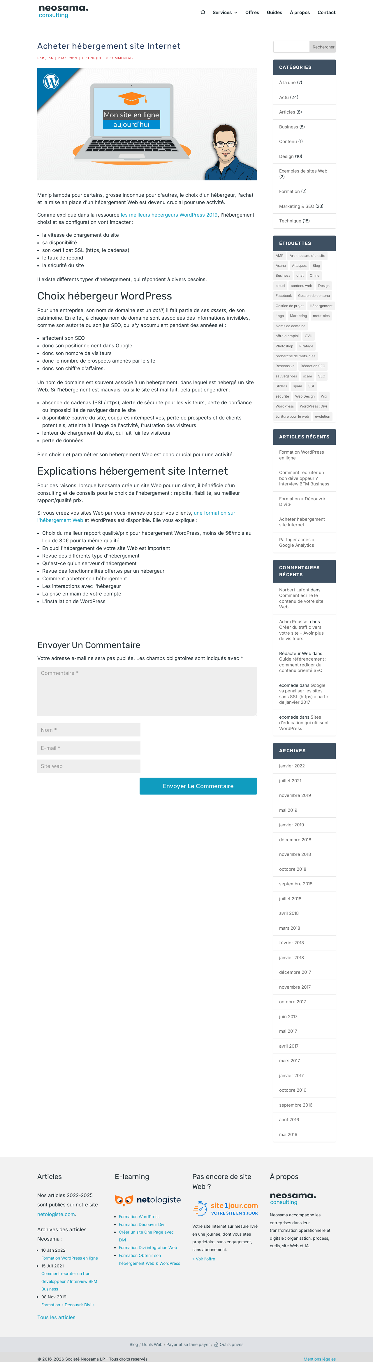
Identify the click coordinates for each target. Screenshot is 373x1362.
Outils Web (152, 1339)
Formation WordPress (139, 1211)
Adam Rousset (294, 617)
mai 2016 (288, 1130)
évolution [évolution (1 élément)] (322, 412)
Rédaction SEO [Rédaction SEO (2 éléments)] (313, 363)
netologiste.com (56, 1209)
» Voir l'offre (203, 1254)
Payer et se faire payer (188, 1339)
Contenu (288, 141)
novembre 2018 (295, 849)
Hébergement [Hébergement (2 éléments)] (321, 304)
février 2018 (291, 938)
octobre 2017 (292, 997)
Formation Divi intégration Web (148, 1242)
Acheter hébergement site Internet (302, 517)
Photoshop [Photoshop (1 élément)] (284, 343)
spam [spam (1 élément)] (297, 382)
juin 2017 (288, 1012)
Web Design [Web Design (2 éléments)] (305, 392)
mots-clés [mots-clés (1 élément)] (321, 314)
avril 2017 (288, 1041)
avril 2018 (289, 908)
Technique (92, 58)
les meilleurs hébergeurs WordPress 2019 (169, 215)
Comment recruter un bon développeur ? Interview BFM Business (304, 473)
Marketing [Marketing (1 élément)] (298, 314)
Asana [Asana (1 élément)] (281, 265)
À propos (300, 13)
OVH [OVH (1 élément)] (308, 334)
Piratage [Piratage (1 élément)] (306, 343)
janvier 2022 (292, 761)
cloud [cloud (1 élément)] (280, 285)
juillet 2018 (290, 894)
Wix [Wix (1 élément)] (324, 392)
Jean (49, 58)
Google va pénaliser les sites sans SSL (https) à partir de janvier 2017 (303, 689)
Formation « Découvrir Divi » (68, 1299)
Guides (274, 13)
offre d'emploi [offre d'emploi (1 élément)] (287, 334)
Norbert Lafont (294, 585)
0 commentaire (121, 58)
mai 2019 (288, 805)
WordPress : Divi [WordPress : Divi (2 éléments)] (313, 402)
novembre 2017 (295, 982)
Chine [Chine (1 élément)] (314, 275)
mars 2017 (289, 1056)
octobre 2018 (292, 864)
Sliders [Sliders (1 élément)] (281, 382)
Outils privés (229, 1339)
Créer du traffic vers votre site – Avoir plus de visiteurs (301, 628)
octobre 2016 (292, 1085)
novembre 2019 (295, 790)
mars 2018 (289, 923)
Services (222, 13)
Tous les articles (56, 1313)
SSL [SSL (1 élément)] (311, 382)
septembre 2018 (295, 879)
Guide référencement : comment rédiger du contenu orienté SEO (302, 660)
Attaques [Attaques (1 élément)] (299, 265)
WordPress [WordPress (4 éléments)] (285, 402)
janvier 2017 (291, 1071)
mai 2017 (288, 1026)
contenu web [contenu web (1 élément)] (301, 285)
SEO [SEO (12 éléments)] (321, 373)
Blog (134, 1339)
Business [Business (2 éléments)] (283, 275)
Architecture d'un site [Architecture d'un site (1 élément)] (307, 255)
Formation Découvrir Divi (142, 1219)
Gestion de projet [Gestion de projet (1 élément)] (290, 304)
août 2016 (289, 1115)
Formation (289, 191)
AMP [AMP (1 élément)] (280, 255)
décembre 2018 (295, 835)
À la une (287, 82)
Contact (327, 13)
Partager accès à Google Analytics (296, 538)
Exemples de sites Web (303, 171)
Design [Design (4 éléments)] (324, 285)
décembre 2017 (295, 967)
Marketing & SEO (296, 206)
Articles (287, 112)
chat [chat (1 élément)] (300, 275)
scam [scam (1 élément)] (307, 373)
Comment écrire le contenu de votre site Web (301, 596)
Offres (252, 13)
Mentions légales (320, 1354)
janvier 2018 (291, 953)
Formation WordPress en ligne (69, 1253)
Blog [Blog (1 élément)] (316, 265)
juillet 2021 (290, 776)
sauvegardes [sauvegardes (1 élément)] (286, 373)
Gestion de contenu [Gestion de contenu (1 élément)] (314, 294)
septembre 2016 (295, 1100)
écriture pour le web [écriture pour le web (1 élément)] (292, 412)
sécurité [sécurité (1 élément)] (282, 392)
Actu (284, 97)
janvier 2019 (291, 820)
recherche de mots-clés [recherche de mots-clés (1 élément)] (295, 353)
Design (286, 156)
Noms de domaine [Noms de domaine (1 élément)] (290, 324)
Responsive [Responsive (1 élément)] (285, 363)
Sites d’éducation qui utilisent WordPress (304, 718)
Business (288, 127)
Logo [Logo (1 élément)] (280, 314)
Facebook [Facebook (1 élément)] (284, 294)
